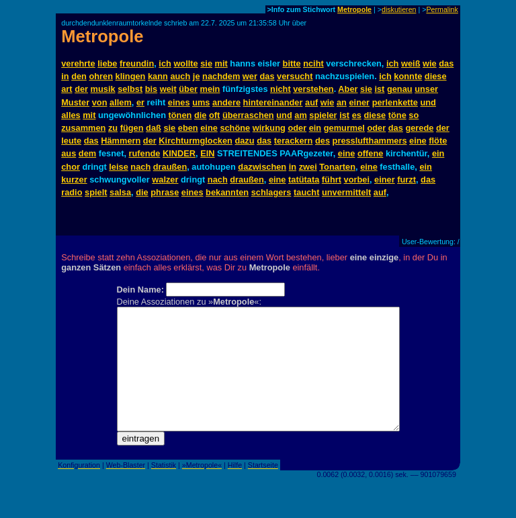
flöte (438, 141)
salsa (120, 192)
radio (71, 192)
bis (151, 89)
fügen (132, 128)
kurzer (74, 179)
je (196, 76)
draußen (170, 167)
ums (201, 102)
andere (226, 102)
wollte (185, 63)
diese (436, 76)
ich (165, 63)
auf (311, 102)
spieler (323, 115)
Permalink (442, 9)
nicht (280, 89)
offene (370, 153)
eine (209, 128)
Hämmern (120, 141)
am (300, 115)
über (188, 89)
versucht (294, 76)
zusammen (83, 128)
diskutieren (399, 9)
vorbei (357, 179)
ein (315, 128)
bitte (292, 63)
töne (397, 115)
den (79, 76)
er (140, 102)
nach (140, 167)
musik (103, 89)
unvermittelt (346, 192)
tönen (180, 115)
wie (430, 63)
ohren (101, 76)
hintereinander (273, 102)
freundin (137, 63)
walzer (165, 179)
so (413, 115)
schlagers (271, 192)
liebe (107, 63)
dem (87, 153)
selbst (130, 89)
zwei (308, 167)
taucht (306, 192)
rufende (145, 153)
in (65, 76)
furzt (406, 179)
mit (221, 63)
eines (179, 102)
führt (331, 179)
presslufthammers (370, 141)
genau (400, 89)
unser (426, 89)
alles (70, 115)
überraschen (248, 115)
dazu (244, 141)
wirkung (269, 128)
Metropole (354, 9)
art (66, 89)
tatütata (303, 179)
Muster (75, 102)
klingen (131, 76)
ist (379, 89)
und (427, 102)
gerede (419, 128)
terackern (293, 141)
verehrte (78, 63)
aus (68, 153)
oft (214, 115)
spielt (96, 192)
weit (168, 89)
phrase (164, 192)
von (100, 102)
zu (113, 128)
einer (359, 102)
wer (250, 76)
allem (121, 102)
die (200, 115)
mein (210, 89)
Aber (347, 89)
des (322, 141)
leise (118, 167)
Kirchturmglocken (195, 141)
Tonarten (337, 167)
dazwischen (262, 167)
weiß (410, 63)
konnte (408, 76)
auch (180, 76)
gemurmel (344, 128)
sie (206, 63)
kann (158, 76)
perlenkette (395, 102)
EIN (207, 153)
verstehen (313, 89)
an (342, 102)
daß (153, 128)
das (446, 63)
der (81, 89)
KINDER (179, 153)
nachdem (221, 76)
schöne (235, 128)
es (356, 115)
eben (188, 128)
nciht (313, 63)
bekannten (227, 192)
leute (71, 141)
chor (70, 167)
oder (297, 128)
